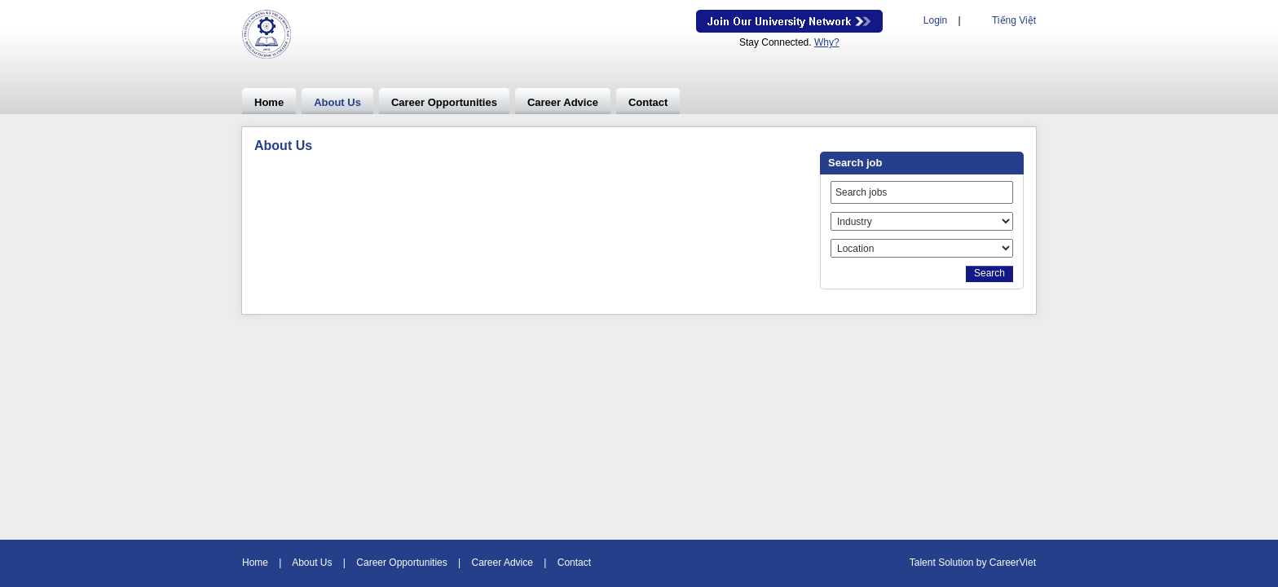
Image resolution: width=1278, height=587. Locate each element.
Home (269, 102)
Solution (957, 562)
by (982, 562)
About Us (337, 102)
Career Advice (562, 102)
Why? (827, 42)
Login (935, 20)
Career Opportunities (444, 102)
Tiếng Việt (1014, 20)
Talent (924, 562)
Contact (648, 102)
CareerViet (1012, 562)
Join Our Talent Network (789, 21)
